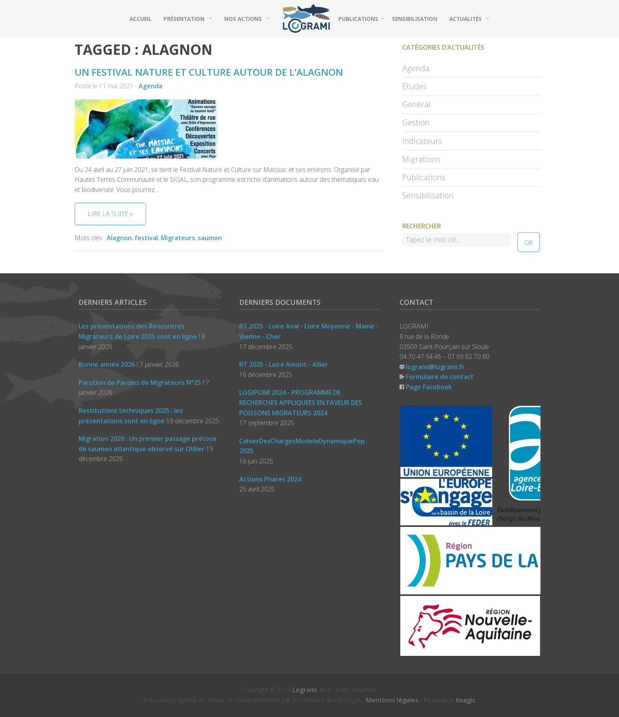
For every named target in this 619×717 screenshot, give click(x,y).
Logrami (305, 689)
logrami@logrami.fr (435, 366)
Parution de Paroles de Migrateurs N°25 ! (141, 382)
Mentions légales (392, 700)
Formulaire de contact (440, 376)
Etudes (414, 86)
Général (416, 104)
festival (146, 237)
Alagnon (119, 237)
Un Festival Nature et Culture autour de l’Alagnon (209, 71)
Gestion (416, 122)
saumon (210, 237)
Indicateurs (422, 141)
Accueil (140, 18)
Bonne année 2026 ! (108, 364)
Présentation (183, 18)
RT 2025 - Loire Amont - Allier (283, 364)
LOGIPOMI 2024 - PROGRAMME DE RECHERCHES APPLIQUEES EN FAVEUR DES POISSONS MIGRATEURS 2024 (300, 402)
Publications (358, 18)
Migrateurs (178, 237)
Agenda (150, 86)
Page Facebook (429, 387)
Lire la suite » (110, 213)
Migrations (421, 159)
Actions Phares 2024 (270, 479)
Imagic (465, 700)
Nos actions (243, 18)
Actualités (465, 18)
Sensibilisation (414, 18)
